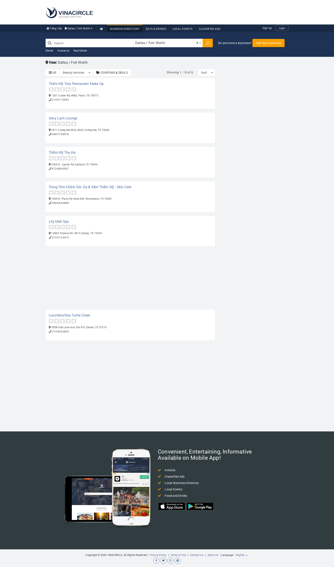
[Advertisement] (210, 11)
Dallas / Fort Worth (79, 28)
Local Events (183, 28)
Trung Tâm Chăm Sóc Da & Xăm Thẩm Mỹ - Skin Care (90, 187)
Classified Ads (209, 28)
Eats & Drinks (156, 28)
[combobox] (168, 43)
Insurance (63, 50)
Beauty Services (73, 72)
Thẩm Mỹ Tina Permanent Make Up (76, 83)
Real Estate (80, 50)
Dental (49, 50)
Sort (204, 72)
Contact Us (196, 555)
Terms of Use (178, 555)
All (52, 72)
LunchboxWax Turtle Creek (69, 315)
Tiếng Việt (54, 28)
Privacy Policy (158, 555)
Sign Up (267, 28)
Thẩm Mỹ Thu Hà (62, 152)
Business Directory (124, 28)
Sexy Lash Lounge (63, 118)
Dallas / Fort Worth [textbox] (166, 43)
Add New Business (268, 43)
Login (282, 28)
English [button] (242, 555)
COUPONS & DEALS (112, 72)
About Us (213, 555)
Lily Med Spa (59, 221)
